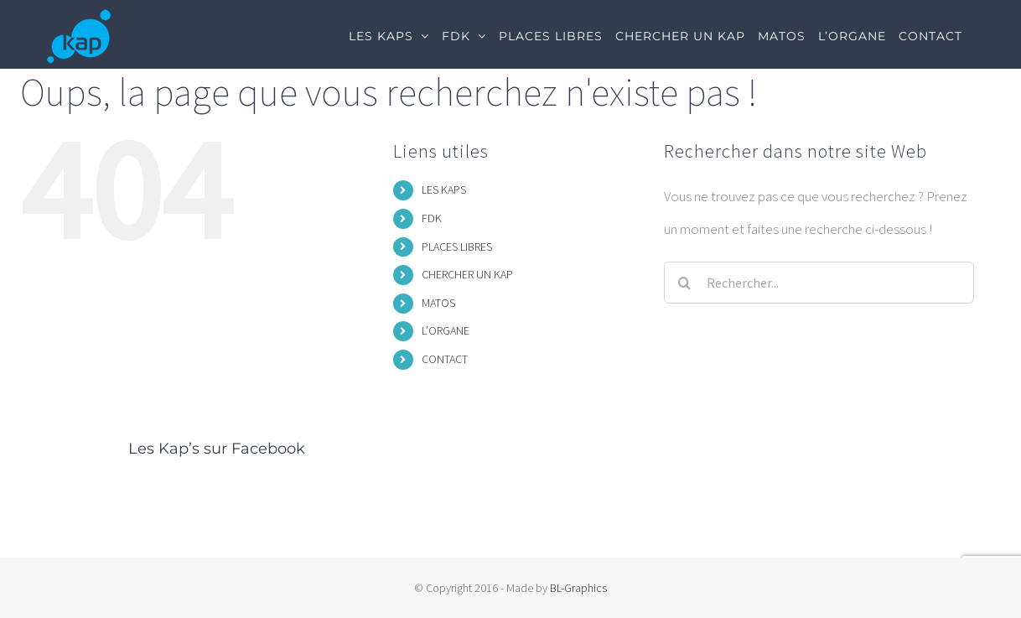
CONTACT (445, 358)
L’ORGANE (445, 330)
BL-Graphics (578, 587)
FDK (432, 218)
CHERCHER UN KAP (467, 274)
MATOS (438, 302)
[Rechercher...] (819, 283)
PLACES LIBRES (457, 246)
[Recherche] (685, 283)
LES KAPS (444, 189)
